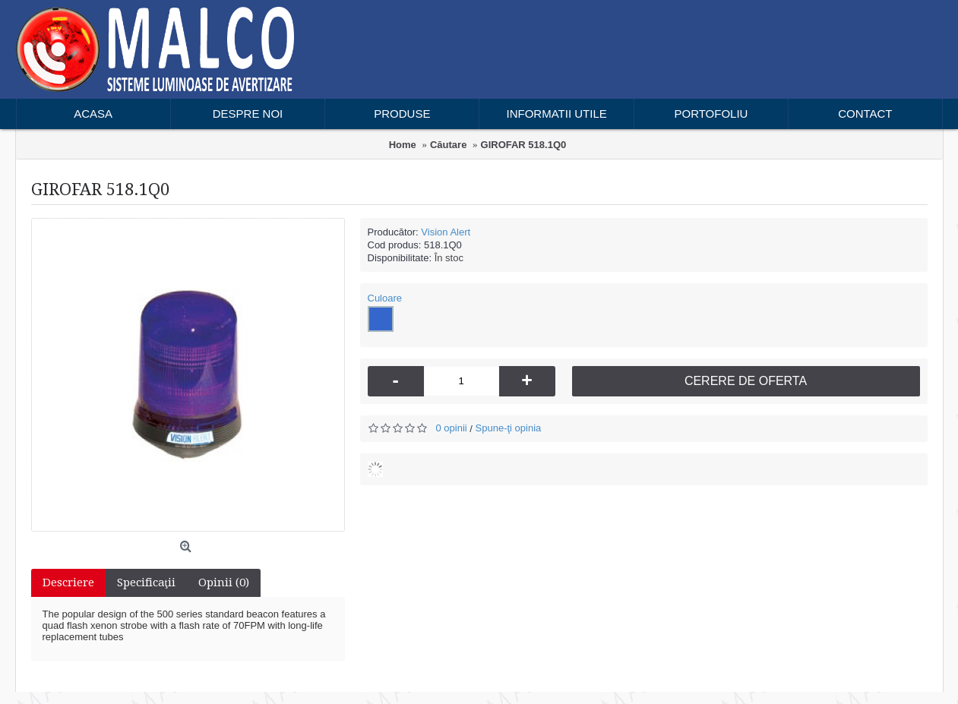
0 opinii (451, 428)
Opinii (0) (223, 582)
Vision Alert (445, 232)
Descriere (68, 582)
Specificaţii (146, 582)
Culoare (385, 298)
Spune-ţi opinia (509, 428)
